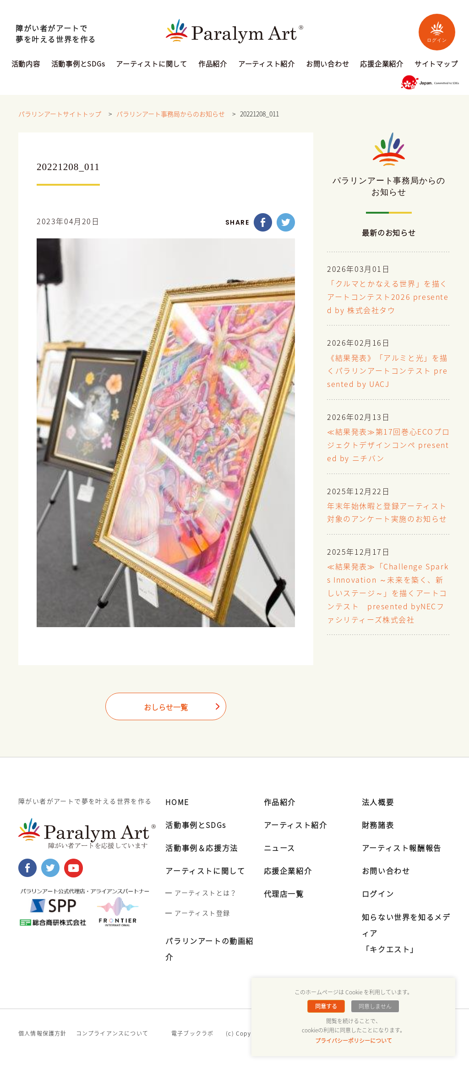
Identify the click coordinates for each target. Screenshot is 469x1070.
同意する (326, 1006)
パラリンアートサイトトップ (59, 114)
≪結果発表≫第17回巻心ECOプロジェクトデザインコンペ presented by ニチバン (388, 445)
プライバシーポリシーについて (353, 1041)
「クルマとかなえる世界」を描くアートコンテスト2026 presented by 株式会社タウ (388, 297)
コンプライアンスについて (112, 1033)
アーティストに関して (151, 65)
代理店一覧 (284, 893)
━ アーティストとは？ (201, 892)
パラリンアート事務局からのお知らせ (170, 114)
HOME (177, 801)
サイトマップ (436, 65)
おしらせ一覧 (166, 707)
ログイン (437, 32)
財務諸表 (378, 824)
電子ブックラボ (192, 1033)
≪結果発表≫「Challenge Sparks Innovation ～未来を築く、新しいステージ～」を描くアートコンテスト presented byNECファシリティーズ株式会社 (387, 594)
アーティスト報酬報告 (402, 847)
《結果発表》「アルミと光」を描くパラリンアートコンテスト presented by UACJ (387, 372)
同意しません (375, 1006)
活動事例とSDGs (78, 65)
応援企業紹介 (382, 65)
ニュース (279, 847)
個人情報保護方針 (42, 1033)
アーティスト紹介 (266, 65)
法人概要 (378, 801)
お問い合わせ (327, 65)
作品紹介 (212, 65)
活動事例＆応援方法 (201, 847)
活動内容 (25, 65)
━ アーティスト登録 (197, 912)
